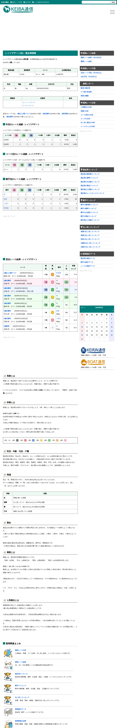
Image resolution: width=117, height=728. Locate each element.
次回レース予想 (16, 2)
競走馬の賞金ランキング (89, 185)
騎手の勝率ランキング (88, 208)
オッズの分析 (85, 119)
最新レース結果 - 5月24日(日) (91, 57)
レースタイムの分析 (88, 126)
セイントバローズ (29, 102)
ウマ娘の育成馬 (86, 92)
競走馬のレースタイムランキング (92, 193)
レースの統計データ (88, 266)
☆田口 (6, 203)
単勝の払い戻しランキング (90, 231)
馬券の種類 (85, 96)
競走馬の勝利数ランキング (90, 174)
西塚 (5, 199)
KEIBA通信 (4, 2)
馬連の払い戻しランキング (90, 235)
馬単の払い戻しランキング (90, 239)
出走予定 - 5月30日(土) (89, 76)
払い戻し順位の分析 (88, 122)
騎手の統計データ (87, 262)
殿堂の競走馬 (85, 88)
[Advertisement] (58, 30)
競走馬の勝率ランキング (89, 178)
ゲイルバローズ (28, 105)
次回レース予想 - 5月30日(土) (91, 73)
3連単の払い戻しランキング (90, 247)
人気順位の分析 (86, 107)
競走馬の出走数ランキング (90, 182)
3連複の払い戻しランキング (90, 243)
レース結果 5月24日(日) (40, 2)
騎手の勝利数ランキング (89, 205)
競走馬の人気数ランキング (90, 189)
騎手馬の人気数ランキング (90, 220)
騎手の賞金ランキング (88, 216)
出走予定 (27, 2)
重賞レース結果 (86, 61)
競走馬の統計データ (88, 258)
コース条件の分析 (87, 115)
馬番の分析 (85, 111)
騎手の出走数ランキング (89, 212)
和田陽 (6, 208)
